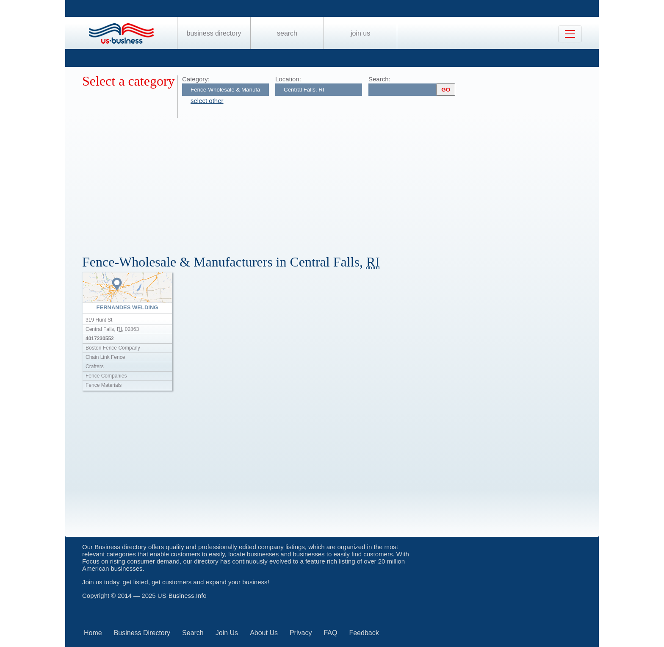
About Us (264, 632)
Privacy (301, 632)
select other (207, 100)
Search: (379, 79)
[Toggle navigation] (570, 33)
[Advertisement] (336, 181)
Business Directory (214, 33)
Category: (196, 79)
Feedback (364, 632)
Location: (288, 79)
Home (93, 632)
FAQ (330, 632)
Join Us (360, 33)
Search (287, 33)
